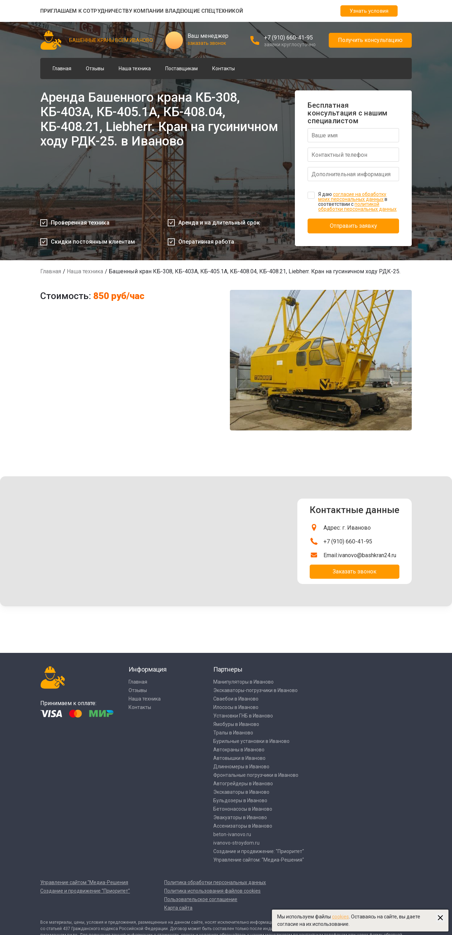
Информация (148, 669)
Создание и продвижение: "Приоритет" (258, 851)
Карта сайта (178, 908)
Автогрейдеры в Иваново (243, 783)
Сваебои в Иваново (235, 699)
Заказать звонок (354, 571)
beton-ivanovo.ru (232, 834)
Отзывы (95, 68)
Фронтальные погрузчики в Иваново (255, 775)
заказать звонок (207, 43)
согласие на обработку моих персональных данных (352, 196)
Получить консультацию (370, 40)
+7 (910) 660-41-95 (288, 37)
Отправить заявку (353, 225)
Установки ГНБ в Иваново (243, 716)
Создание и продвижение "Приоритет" (85, 891)
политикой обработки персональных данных (357, 206)
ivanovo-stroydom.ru (236, 843)
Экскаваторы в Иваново (241, 792)
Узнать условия (369, 11)
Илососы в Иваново (235, 707)
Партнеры (228, 669)
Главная (62, 68)
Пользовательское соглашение (200, 899)
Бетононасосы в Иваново (242, 809)
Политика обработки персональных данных (215, 882)
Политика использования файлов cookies (212, 891)
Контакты (223, 68)
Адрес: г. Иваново (347, 527)
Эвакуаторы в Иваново (240, 817)
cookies (340, 916)
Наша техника (135, 68)
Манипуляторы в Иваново (243, 682)
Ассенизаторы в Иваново (242, 826)
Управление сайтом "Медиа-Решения (84, 882)
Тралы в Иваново (233, 733)
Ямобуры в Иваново (236, 724)
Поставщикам (181, 68)
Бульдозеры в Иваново (240, 800)
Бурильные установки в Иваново (251, 741)
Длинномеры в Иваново (241, 766)
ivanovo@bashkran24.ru (367, 555)
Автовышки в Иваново (239, 758)
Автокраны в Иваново (238, 749)
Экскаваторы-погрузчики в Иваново (255, 690)
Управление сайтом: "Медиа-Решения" (258, 860)
